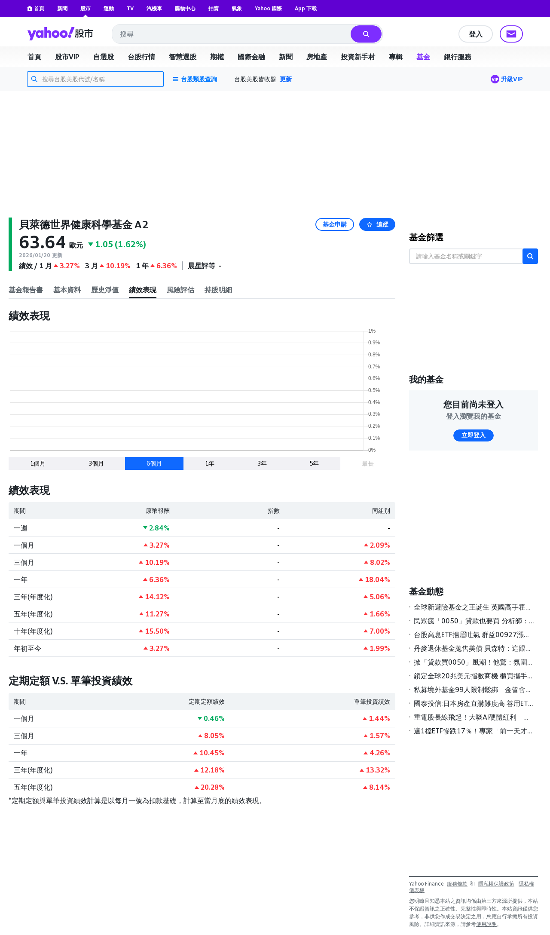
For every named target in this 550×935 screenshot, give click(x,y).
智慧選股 (182, 56)
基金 (423, 56)
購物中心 (185, 8)
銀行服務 (457, 56)
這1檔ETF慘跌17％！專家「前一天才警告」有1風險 (474, 731)
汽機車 (154, 8)
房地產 (316, 56)
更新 (286, 79)
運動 (109, 8)
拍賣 (213, 8)
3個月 (96, 463)
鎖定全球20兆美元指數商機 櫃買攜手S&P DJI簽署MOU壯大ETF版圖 (474, 675)
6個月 (154, 463)
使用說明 (486, 924)
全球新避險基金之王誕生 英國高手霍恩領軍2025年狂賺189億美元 (474, 607)
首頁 (35, 8)
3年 (262, 463)
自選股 (103, 56)
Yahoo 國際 (268, 8)
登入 (476, 34)
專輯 (396, 56)
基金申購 (335, 224)
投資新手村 (358, 56)
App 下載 (306, 8)
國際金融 (251, 56)
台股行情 (141, 56)
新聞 (62, 8)
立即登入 (473, 435)
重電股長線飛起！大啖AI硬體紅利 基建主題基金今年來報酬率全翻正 (474, 717)
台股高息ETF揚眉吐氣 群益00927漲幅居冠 (474, 634)
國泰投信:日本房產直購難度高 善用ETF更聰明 (474, 703)
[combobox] (232, 34)
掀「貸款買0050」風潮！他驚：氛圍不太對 (474, 662)
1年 (209, 463)
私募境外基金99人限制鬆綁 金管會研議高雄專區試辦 (474, 689)
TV (130, 8)
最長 (368, 463)
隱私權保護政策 (496, 883)
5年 (314, 463)
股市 (85, 8)
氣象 (237, 8)
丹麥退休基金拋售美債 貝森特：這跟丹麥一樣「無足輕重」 (474, 648)
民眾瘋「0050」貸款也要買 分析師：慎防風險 (474, 620)
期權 (217, 56)
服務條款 (457, 883)
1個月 (38, 463)
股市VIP (67, 56)
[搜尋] (366, 34)
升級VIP (512, 79)
